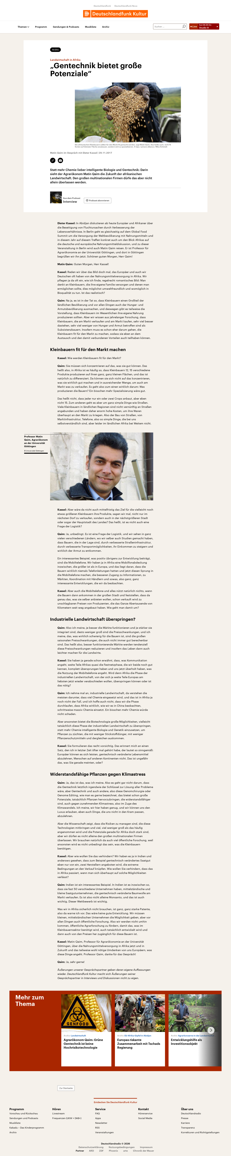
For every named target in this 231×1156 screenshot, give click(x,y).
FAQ (97, 1113)
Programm (41, 27)
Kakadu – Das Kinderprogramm (26, 1127)
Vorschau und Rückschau (23, 1113)
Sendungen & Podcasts (66, 27)
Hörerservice (145, 1113)
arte (125, 1150)
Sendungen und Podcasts (23, 1118)
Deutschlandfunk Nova (125, 6)
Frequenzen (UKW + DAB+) (66, 1118)
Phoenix (113, 1150)
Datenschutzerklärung (91, 1147)
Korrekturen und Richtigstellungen (200, 1132)
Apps (98, 1118)
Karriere (185, 1122)
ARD (91, 1150)
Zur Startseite (66, 1088)
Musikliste (90, 27)
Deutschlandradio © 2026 (115, 1143)
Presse (184, 1118)
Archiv (105, 27)
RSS (97, 1127)
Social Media (145, 1118)
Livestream (58, 1113)
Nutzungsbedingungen (122, 1147)
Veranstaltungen (104, 1132)
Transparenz (188, 1127)
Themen (22, 27)
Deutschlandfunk (102, 6)
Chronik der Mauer (143, 1150)
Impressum (146, 1147)
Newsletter (101, 1122)
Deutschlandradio (191, 1113)
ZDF (101, 1150)
